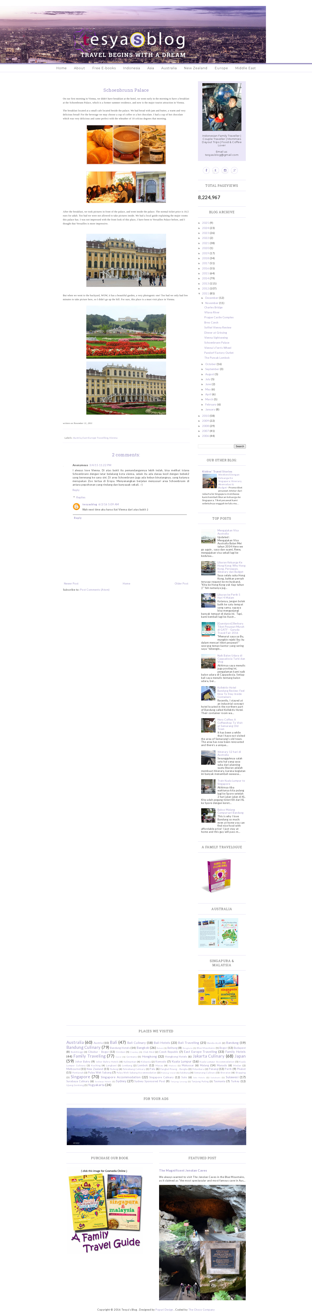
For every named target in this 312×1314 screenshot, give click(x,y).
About (79, 68)
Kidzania (146, 1061)
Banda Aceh (214, 1042)
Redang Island (168, 1072)
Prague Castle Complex (219, 317)
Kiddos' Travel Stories (217, 471)
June (208, 384)
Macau (159, 1065)
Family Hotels (235, 1051)
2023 (206, 233)
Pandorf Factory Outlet (219, 352)
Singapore (80, 1076)
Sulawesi (232, 1077)
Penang (213, 1068)
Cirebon (120, 1051)
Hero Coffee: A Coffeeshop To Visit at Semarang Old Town (230, 724)
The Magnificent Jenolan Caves (183, 1170)
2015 (206, 273)
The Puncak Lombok (217, 357)
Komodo (161, 1061)
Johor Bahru (83, 1061)
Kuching (96, 1065)
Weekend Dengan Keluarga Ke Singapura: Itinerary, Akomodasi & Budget (230, 481)
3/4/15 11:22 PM (100, 465)
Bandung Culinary (83, 1047)
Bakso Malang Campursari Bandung (231, 811)
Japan (240, 1055)
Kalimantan (130, 1061)
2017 (206, 263)
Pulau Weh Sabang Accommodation (137, 1072)
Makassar (188, 1065)
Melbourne (73, 1068)
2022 (206, 238)
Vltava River (212, 312)
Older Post (181, 583)
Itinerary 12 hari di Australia (229, 753)
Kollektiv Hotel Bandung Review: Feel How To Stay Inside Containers (231, 692)
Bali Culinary (136, 1042)
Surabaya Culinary (78, 1081)
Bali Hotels (162, 1042)
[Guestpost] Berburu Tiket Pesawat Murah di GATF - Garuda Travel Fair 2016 (231, 628)
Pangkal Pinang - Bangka (174, 1069)
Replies (81, 497)
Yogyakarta (96, 1085)
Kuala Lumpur (182, 1061)
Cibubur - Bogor (98, 1051)
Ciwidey (134, 1052)
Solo (184, 1077)
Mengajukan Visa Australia (228, 532)
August (210, 374)
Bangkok (143, 1047)
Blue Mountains (206, 1047)
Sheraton (225, 1072)
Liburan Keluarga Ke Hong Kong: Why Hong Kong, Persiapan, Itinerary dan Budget (232, 567)
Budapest (240, 1047)
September (212, 369)
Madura (172, 1065)
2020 (206, 248)
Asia (150, 68)
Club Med (148, 1051)
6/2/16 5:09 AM (108, 504)
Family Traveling (89, 1055)
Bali (113, 1042)
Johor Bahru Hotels (107, 1061)
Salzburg (185, 1072)
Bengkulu (188, 1048)
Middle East (245, 68)
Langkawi (111, 1065)
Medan (237, 1065)
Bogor (223, 1047)
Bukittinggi (77, 1051)
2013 (206, 283)
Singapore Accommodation (121, 1077)
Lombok (143, 1065)
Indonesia (131, 68)
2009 (206, 420)
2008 (206, 426)
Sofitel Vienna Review (217, 327)
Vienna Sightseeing (216, 337)
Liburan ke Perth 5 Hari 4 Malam (229, 596)
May (208, 389)
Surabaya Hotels (103, 1081)
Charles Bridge (213, 307)
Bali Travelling (188, 1042)
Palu (152, 1068)
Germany (131, 1056)
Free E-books (104, 68)
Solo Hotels (199, 1077)
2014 (206, 278)
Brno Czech (211, 322)
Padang (114, 1069)
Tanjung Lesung (178, 1081)
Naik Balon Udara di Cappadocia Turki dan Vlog (231, 658)
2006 (206, 435)
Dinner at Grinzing (215, 332)
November (212, 303)
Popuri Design (164, 1309)
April (208, 394)
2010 (206, 415)
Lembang (127, 1065)
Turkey (235, 1081)
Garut (119, 1057)
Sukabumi (215, 1077)
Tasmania (219, 1081)
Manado (222, 1065)
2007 (206, 430)
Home (61, 68)
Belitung (172, 1047)
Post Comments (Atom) (95, 589)
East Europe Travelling (95, 437)
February (211, 404)
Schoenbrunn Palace (216, 342)
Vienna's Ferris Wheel (217, 347)
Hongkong (149, 1056)
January (210, 409)
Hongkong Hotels (176, 1056)
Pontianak (78, 1072)
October (211, 364)
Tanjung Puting (200, 1081)
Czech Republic (168, 1051)
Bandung (232, 1042)
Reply (76, 490)
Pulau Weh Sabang (99, 1072)
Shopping (240, 1072)
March (209, 399)
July (208, 379)
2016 (206, 268)
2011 (206, 293)
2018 (206, 258)
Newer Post (71, 583)
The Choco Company (201, 1309)
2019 (206, 253)
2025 (206, 222)
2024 (206, 228)
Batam (160, 1048)
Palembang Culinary (134, 1069)
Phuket (241, 1068)
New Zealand (196, 68)
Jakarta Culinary (209, 1055)
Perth (228, 1068)
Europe (221, 68)
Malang (204, 1065)
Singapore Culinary (161, 1077)
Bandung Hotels (120, 1047)
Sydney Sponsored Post (149, 1081)
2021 (206, 243)
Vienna (113, 437)
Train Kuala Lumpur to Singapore (231, 782)
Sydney (121, 1081)
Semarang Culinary (205, 1072)
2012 (206, 288)
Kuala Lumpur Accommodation (217, 1061)
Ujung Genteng (75, 1085)
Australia (169, 68)
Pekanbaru (198, 1069)
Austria (77, 437)
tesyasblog (89, 504)
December (212, 297)
